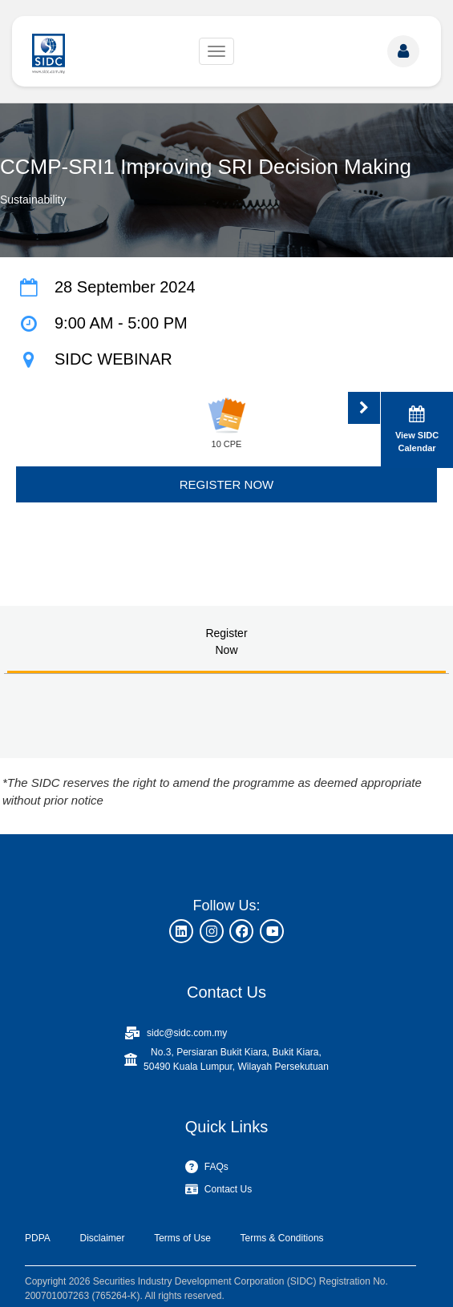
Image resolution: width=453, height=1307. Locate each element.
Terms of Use (182, 1238)
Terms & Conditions (282, 1238)
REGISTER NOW (227, 484)
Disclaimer (101, 1238)
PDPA (38, 1238)
